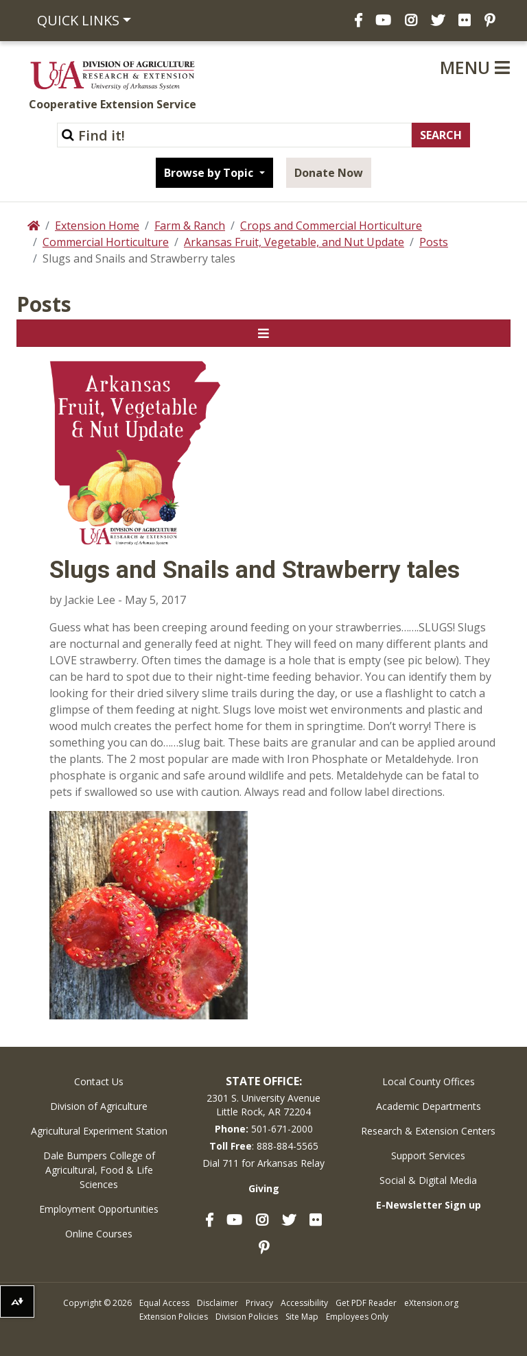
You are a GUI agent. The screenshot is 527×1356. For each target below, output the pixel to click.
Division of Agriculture (99, 1106)
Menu (475, 67)
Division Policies (246, 1316)
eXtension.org (431, 1303)
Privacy (259, 1303)
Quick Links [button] (78, 20)
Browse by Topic (210, 172)
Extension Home (97, 225)
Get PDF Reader (366, 1303)
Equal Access (164, 1303)
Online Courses (98, 1233)
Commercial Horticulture (106, 242)
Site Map (301, 1316)
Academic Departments (428, 1106)
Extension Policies (173, 1316)
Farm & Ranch (189, 225)
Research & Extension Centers (428, 1130)
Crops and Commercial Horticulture (331, 225)
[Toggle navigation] (263, 333)
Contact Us (99, 1081)
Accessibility (304, 1303)
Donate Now (328, 172)
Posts (433, 242)
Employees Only (357, 1316)
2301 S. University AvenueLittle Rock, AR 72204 (263, 1104)
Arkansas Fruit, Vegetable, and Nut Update (294, 242)
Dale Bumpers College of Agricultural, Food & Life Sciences (99, 1170)
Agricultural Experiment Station (99, 1130)
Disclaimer (217, 1303)
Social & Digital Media (428, 1180)
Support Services (428, 1155)
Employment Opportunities (99, 1208)
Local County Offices (428, 1081)
